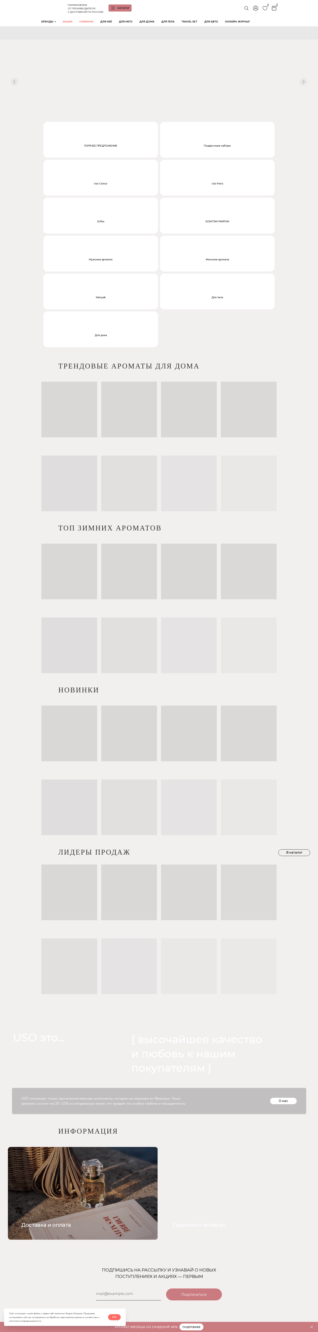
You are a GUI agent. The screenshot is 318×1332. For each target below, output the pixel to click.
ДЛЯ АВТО (211, 21)
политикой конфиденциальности (25, 1320)
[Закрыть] (311, 1327)
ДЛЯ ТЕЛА (167, 21)
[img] (235, 1085)
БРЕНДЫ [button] (47, 21)
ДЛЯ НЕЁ (106, 21)
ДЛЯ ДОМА (146, 21)
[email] (128, 1185)
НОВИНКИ (86, 21)
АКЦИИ (67, 21)
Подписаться (194, 1186)
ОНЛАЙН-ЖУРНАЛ (237, 21)
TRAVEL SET (189, 21)
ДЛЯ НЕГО (125, 21)
